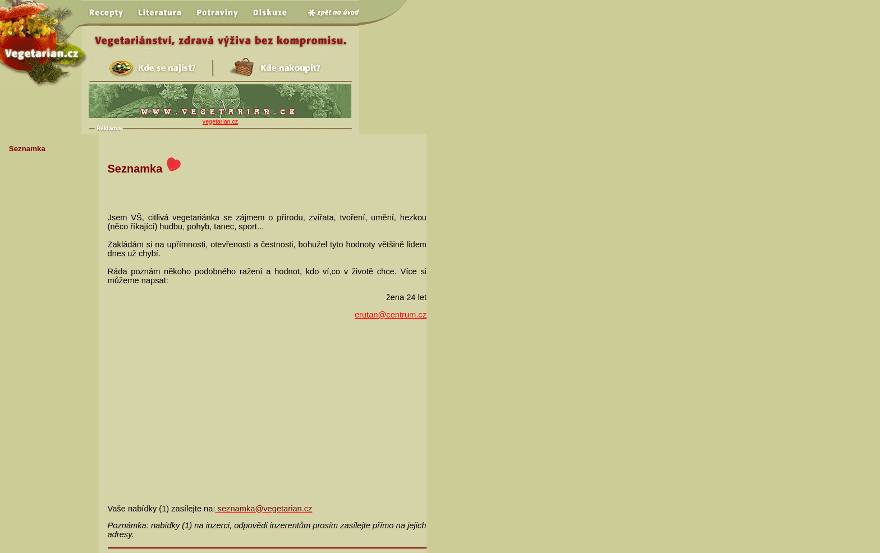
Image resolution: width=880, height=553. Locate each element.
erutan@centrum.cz (391, 314)
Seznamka (27, 148)
